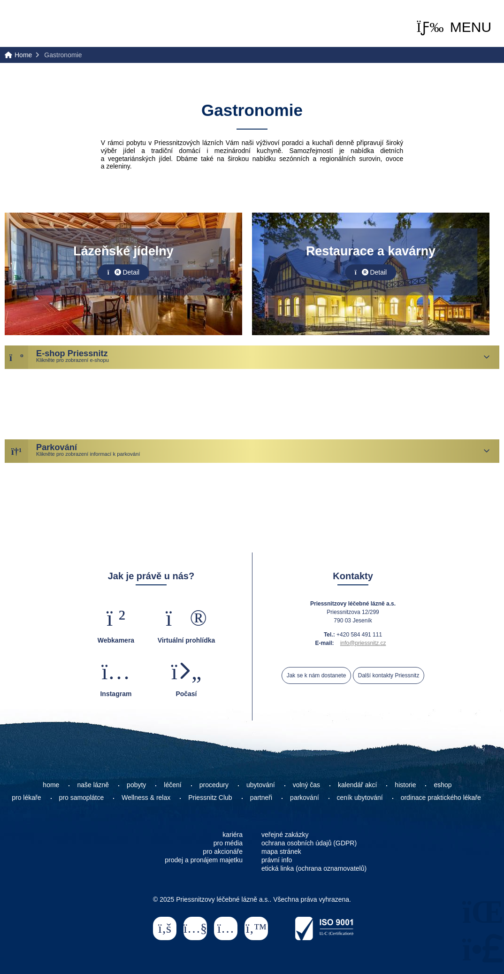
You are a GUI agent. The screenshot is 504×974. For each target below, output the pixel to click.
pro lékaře (26, 797)
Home (45, 24)
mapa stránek (281, 851)
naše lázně (93, 785)
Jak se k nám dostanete (316, 675)
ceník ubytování (360, 797)
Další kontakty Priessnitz (389, 675)
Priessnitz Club (210, 797)
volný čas (306, 785)
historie (405, 785)
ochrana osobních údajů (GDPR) (309, 843)
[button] (453, 27)
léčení (172, 785)
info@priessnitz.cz (363, 643)
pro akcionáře (223, 851)
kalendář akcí (357, 785)
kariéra (232, 834)
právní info (276, 860)
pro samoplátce (81, 797)
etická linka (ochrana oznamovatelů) (314, 868)
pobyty (136, 785)
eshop (442, 785)
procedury (214, 785)
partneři (261, 797)
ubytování (260, 785)
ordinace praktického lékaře (442, 797)
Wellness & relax (146, 797)
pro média (228, 843)
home (51, 785)
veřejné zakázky (284, 834)
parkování (304, 797)
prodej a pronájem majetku (204, 860)
